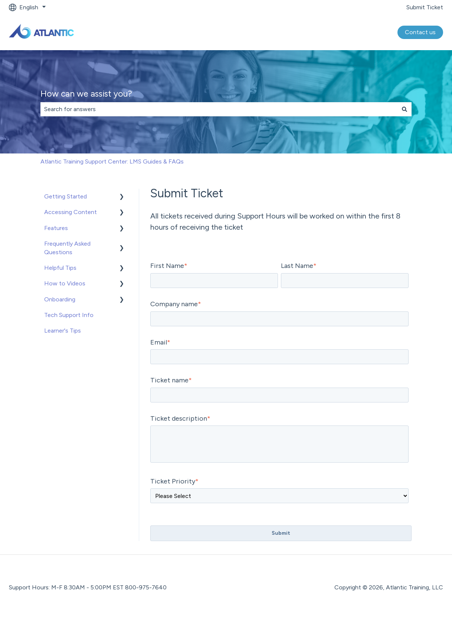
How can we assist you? (86, 93)
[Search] (404, 109)
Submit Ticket (424, 7)
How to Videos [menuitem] (64, 283)
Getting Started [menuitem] (65, 196)
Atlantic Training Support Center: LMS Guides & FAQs (112, 161)
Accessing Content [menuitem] (70, 212)
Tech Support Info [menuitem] (69, 314)
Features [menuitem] (56, 228)
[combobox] (218, 109)
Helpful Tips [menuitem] (60, 267)
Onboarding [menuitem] (59, 299)
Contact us (420, 32)
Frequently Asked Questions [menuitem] (67, 247)
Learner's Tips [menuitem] (62, 330)
